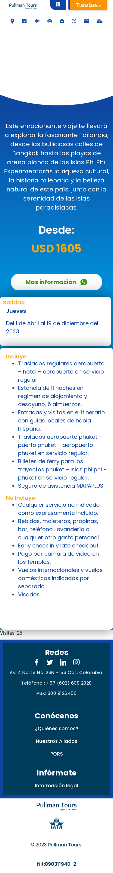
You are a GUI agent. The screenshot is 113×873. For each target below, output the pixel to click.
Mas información (56, 282)
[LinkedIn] (63, 662)
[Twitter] (50, 662)
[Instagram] (76, 662)
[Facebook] (36, 662)
